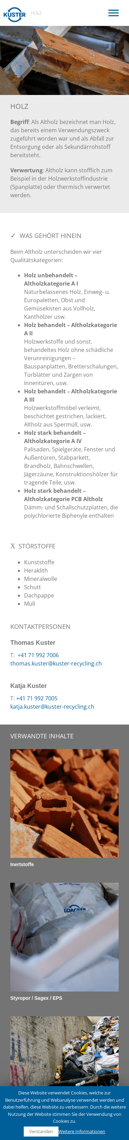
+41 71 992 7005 (36, 698)
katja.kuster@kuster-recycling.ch (52, 706)
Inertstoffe (22, 864)
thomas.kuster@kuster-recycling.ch (56, 663)
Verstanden (41, 1131)
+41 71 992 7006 (37, 655)
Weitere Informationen (81, 1131)
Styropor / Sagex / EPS (36, 998)
